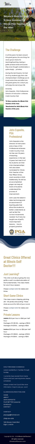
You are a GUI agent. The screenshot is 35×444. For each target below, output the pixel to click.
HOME (6, 395)
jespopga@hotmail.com (12, 415)
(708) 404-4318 (9, 418)
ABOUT (6, 397)
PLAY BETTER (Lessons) (12, 402)
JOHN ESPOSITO (9, 400)
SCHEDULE (7, 404)
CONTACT (7, 407)
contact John (13, 289)
